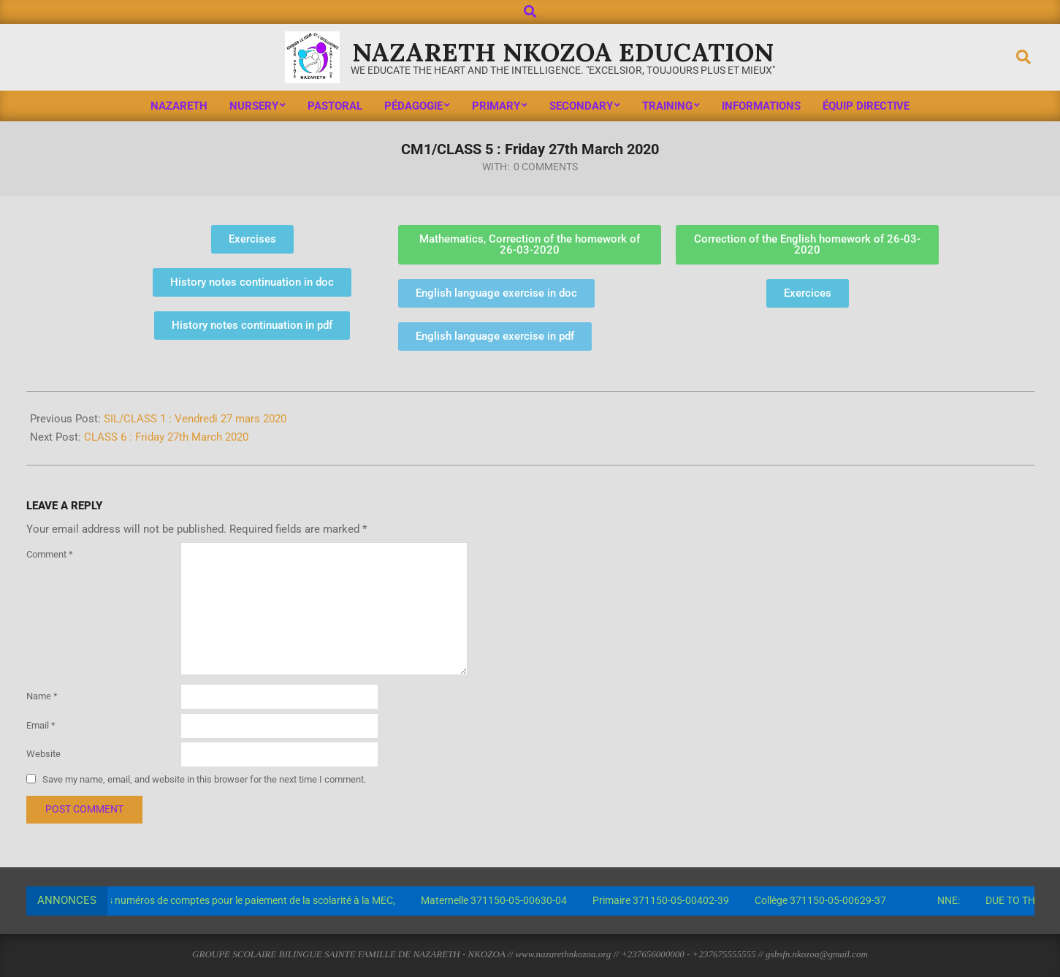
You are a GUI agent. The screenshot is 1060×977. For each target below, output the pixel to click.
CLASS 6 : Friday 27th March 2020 (166, 437)
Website (43, 753)
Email (41, 725)
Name (42, 696)
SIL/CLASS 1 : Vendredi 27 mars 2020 (195, 418)
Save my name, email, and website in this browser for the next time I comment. (204, 779)
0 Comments (546, 166)
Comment (49, 554)
